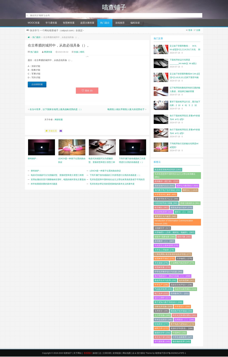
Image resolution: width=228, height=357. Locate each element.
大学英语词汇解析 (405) (165, 195)
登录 (190, 30)
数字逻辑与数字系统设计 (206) (168, 302)
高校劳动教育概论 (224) (185, 289)
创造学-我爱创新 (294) (165, 237)
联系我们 (88, 353)
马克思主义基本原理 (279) (166, 246)
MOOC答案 (34, 23)
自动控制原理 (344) (163, 212)
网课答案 (48, 52)
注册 (198, 30)
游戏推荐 (120, 23)
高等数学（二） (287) (164, 241)
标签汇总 (97, 353)
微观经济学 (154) (162, 333)
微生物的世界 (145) (181, 342)
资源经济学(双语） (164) (182, 329)
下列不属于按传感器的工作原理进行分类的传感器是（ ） (115, 175)
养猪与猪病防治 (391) (190, 203)
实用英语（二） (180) (184, 320)
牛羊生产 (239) (161, 285)
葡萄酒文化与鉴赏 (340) (165, 217)
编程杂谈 (135, 23)
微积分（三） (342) (183, 212)
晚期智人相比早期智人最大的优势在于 (126, 109)
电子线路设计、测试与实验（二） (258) (172, 276)
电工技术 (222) (161, 294)
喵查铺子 (68, 353)
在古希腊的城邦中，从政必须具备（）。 (59, 46)
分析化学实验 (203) (163, 307)
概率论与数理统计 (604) (187, 186)
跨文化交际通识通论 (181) (184, 316)
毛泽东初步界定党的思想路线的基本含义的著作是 (112, 184)
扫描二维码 (79, 52)
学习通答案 (51, 23)
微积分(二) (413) (190, 190)
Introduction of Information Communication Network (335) (174, 222)
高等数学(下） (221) (180, 294)
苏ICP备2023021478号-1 (174, 353)
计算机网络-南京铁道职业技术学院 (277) (173, 254)
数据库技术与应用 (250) (165, 281)
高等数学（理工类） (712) (166, 182)
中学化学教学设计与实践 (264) (168, 272)
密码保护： (36, 171)
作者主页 (51, 131)
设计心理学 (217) (162, 298)
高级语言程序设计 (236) (181, 285)
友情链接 (117, 353)
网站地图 (127, 353)
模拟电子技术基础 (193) (181, 311)
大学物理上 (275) (184, 259)
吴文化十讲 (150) (162, 337)
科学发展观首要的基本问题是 (44, 184)
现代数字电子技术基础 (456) (167, 190)
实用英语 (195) (161, 311)
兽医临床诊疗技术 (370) (181, 208)
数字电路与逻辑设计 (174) (182, 324)
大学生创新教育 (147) (182, 337)
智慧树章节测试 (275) (164, 259)
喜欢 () (87, 91)
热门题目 (104, 23)
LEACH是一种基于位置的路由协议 (105, 171)
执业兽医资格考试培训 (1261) (168, 170)
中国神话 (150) (179, 333)
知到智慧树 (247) (186, 281)
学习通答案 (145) (162, 342)
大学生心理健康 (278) (164, 250)
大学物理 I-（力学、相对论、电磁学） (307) (174, 233)
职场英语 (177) (161, 324)
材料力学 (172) (161, 329)
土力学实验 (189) (162, 316)
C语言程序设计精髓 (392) (166, 203)
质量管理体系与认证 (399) (166, 199)
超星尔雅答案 (87, 23)
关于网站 (77, 353)
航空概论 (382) (161, 208)
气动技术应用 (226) (163, 289)
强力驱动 (141, 353)
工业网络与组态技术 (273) (182, 263)
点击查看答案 (37, 85)
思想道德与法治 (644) (164, 186)
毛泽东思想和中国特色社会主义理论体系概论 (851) (175, 176)
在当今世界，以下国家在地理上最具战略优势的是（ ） (56, 109)
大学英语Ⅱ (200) (182, 307)
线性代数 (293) (184, 237)
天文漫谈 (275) (161, 263)
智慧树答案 (69, 23)
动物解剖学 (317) (162, 228)
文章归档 (107, 353)
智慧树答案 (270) (162, 268)
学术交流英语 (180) (163, 320)
